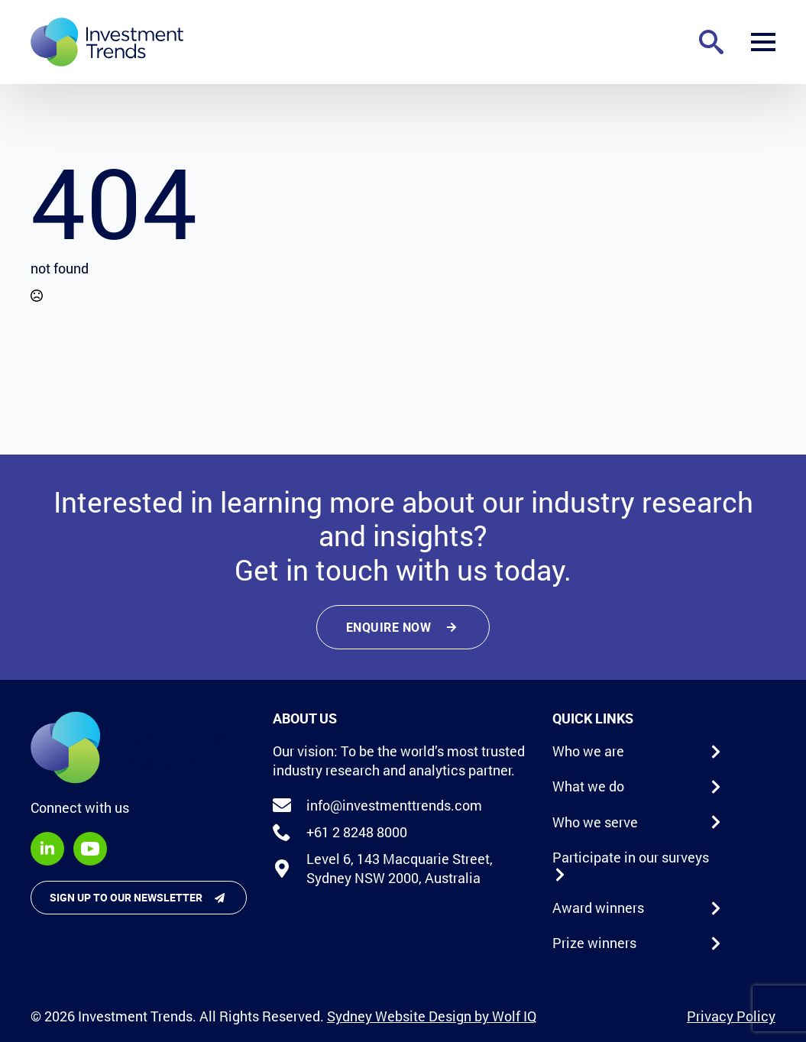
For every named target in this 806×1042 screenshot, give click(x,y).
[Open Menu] (763, 42)
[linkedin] (47, 849)
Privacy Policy (731, 1016)
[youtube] (90, 849)
